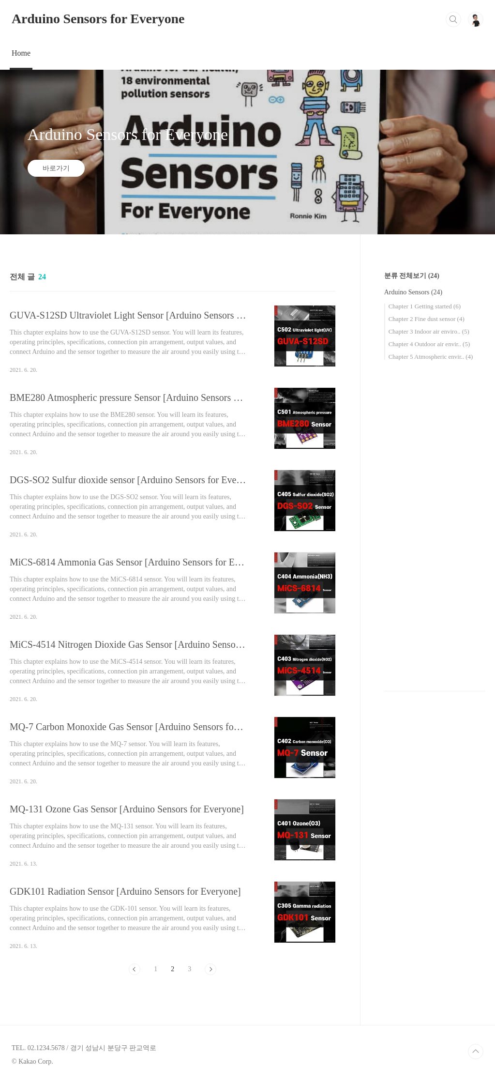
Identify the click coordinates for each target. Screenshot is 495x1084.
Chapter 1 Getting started (425, 306)
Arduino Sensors (413, 292)
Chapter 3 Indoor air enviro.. (429, 331)
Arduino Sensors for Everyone (98, 18)
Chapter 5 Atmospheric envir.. (431, 356)
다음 (210, 969)
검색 (453, 19)
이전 (134, 969)
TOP (475, 1051)
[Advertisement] (434, 527)
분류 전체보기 (411, 275)
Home (21, 53)
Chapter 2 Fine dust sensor (427, 318)
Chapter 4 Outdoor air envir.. (429, 344)
